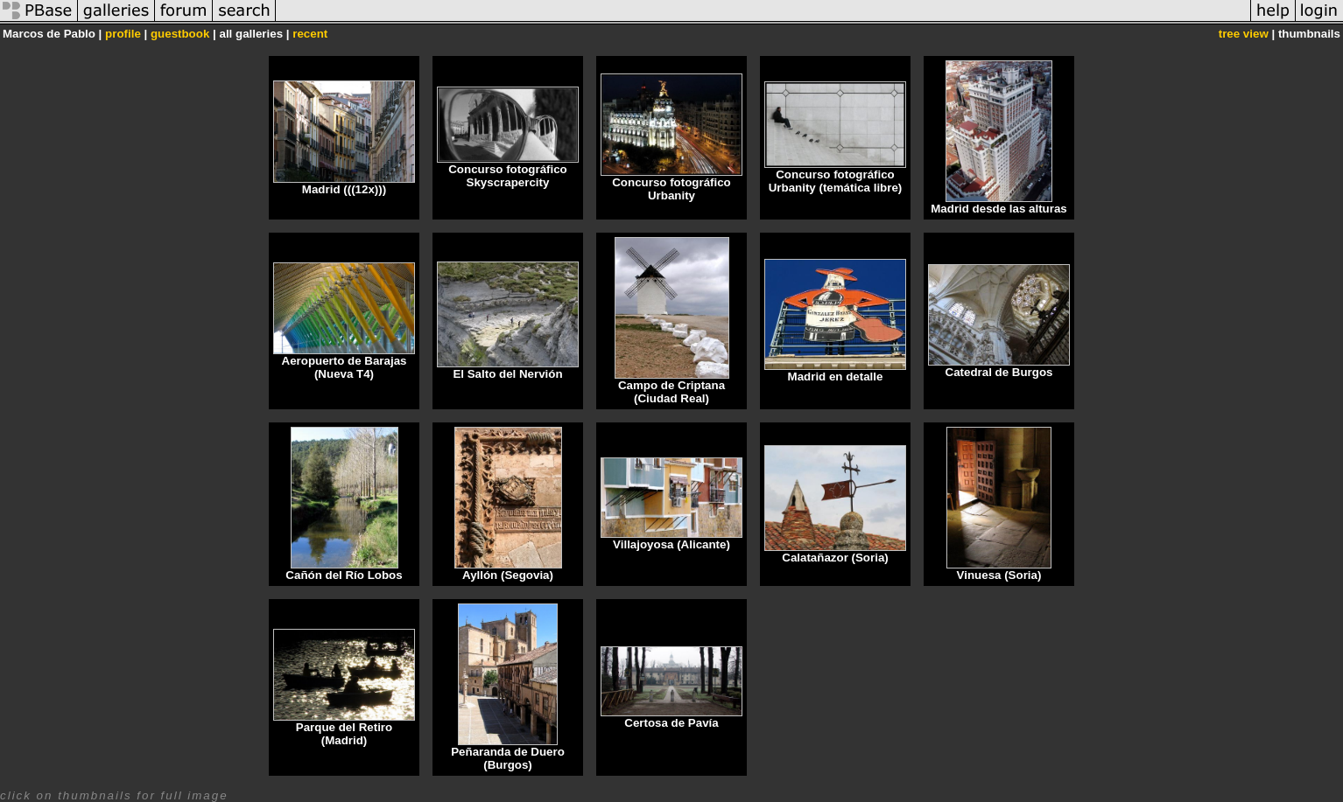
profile (123, 33)
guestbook (180, 33)
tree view (1244, 33)
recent (309, 33)
